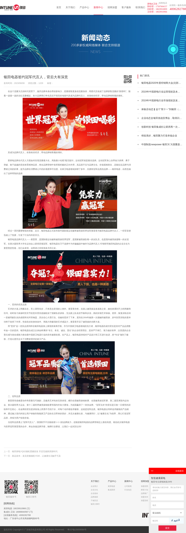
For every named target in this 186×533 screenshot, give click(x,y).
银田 (114, 169)
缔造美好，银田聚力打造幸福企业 (159, 135)
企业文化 (94, 490)
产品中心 (84, 7)
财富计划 (144, 490)
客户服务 (126, 7)
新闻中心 (98, 7)
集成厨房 (111, 490)
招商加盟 (112, 7)
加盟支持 (144, 497)
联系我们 (140, 7)
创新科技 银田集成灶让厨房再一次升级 (161, 127)
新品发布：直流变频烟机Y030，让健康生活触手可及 (36, 457)
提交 (167, 528)
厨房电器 (111, 486)
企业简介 (94, 486)
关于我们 (70, 7)
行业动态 (128, 490)
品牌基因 (94, 497)
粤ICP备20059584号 (76, 529)
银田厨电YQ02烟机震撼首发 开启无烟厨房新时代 (35, 452)
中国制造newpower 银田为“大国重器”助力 (163, 144)
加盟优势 (144, 486)
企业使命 (94, 493)
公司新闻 (128, 486)
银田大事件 (95, 504)
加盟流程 (144, 500)
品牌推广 (144, 493)
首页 (58, 7)
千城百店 (94, 500)
